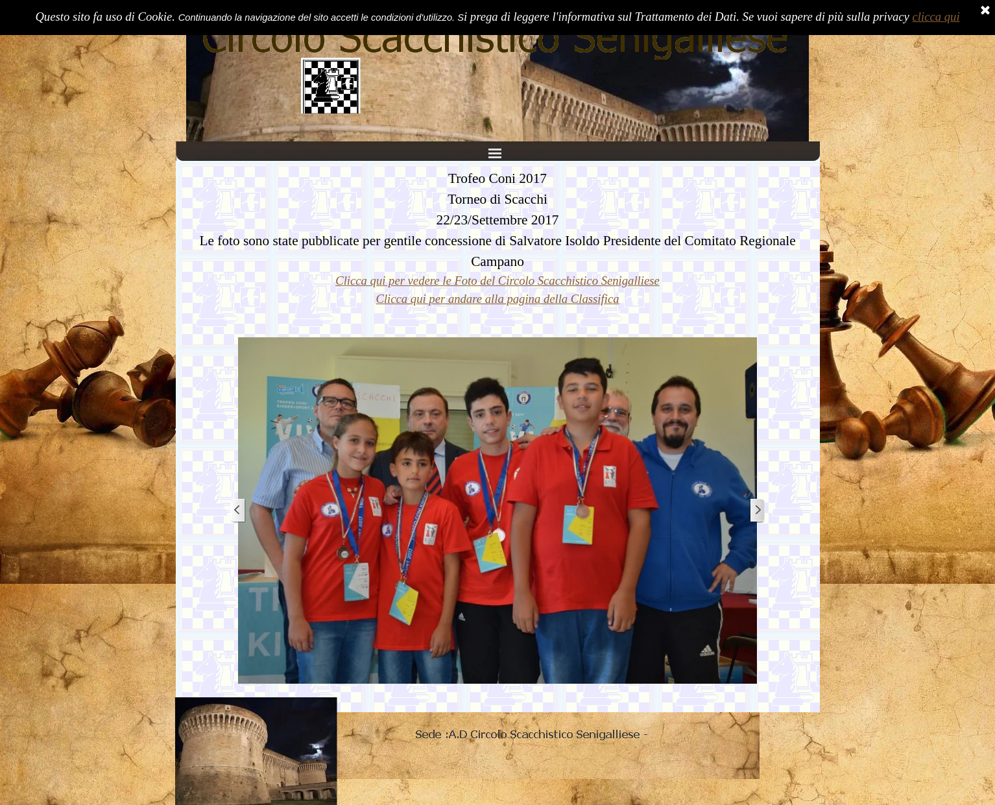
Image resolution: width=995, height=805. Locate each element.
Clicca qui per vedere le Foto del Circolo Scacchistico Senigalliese (497, 280)
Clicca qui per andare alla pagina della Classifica (497, 299)
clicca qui (936, 16)
